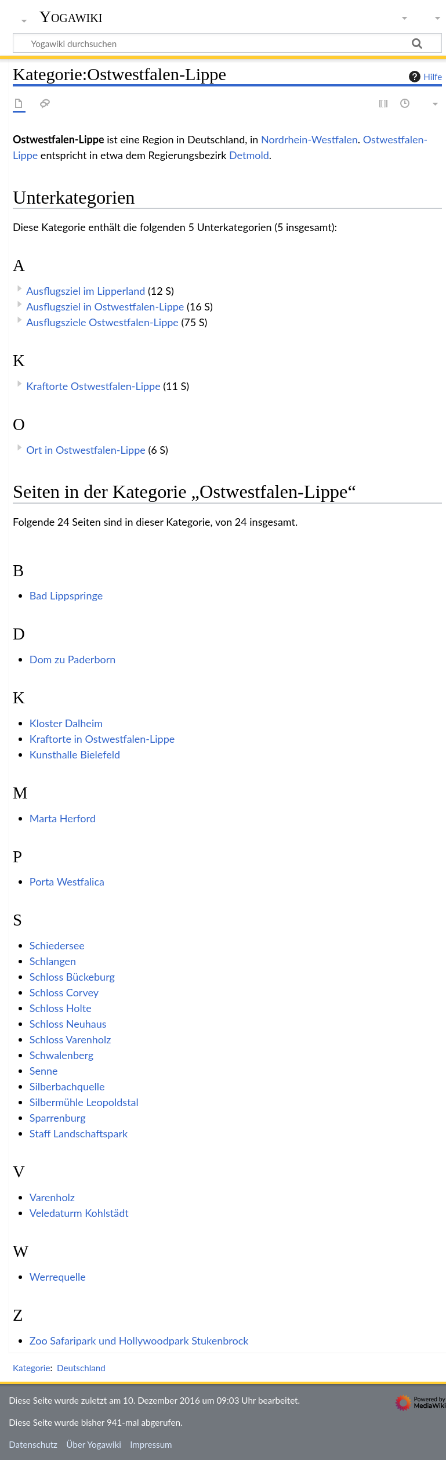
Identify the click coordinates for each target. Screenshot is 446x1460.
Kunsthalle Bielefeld (75, 754)
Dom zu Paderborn (72, 659)
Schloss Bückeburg (72, 976)
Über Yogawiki (93, 1444)
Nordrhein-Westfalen (309, 139)
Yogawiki (71, 17)
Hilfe (424, 76)
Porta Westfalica (67, 881)
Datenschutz (33, 1444)
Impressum (151, 1444)
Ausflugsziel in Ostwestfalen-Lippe (105, 306)
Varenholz (52, 1197)
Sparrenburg (58, 1117)
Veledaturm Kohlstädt (79, 1212)
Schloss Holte (61, 1008)
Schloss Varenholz (70, 1039)
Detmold (249, 155)
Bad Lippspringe (66, 595)
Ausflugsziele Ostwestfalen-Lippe (102, 322)
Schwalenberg (61, 1055)
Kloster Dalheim (66, 723)
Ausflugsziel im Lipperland (85, 290)
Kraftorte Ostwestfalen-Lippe (93, 386)
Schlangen (53, 961)
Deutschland (81, 1368)
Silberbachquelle (67, 1086)
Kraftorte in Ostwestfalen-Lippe (102, 738)
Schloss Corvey (64, 992)
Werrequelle (58, 1276)
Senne (44, 1070)
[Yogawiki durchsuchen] (227, 43)
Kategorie (31, 1368)
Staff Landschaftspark (79, 1133)
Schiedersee (57, 945)
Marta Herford (63, 818)
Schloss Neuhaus (68, 1023)
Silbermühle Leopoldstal (84, 1102)
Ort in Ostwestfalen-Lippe (86, 449)
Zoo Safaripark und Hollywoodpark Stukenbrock (139, 1340)
